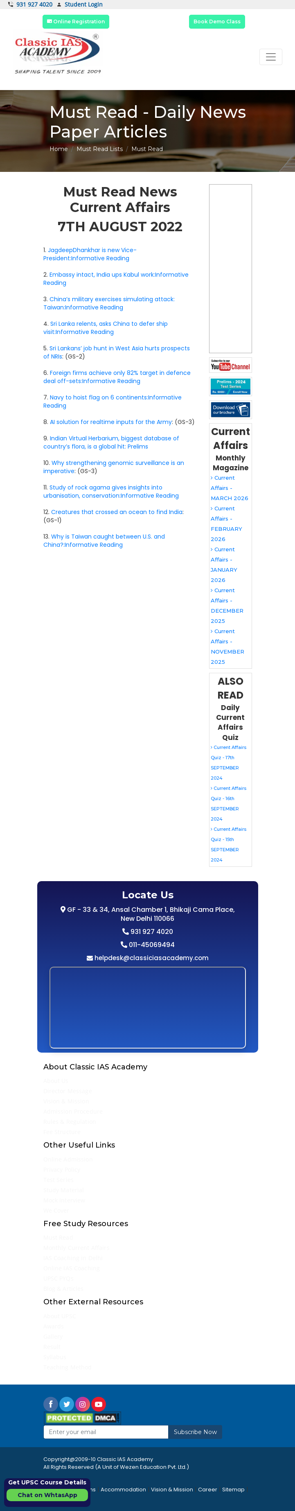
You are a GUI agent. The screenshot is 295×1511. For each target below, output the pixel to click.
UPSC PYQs (58, 1278)
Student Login (79, 4)
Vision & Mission (66, 1101)
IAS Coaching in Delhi (73, 1258)
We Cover (56, 1210)
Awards (53, 1326)
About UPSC (59, 1316)
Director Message (67, 1091)
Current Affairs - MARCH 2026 (229, 487)
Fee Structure (62, 1132)
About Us (56, 1081)
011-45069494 (151, 944)
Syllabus (55, 1357)
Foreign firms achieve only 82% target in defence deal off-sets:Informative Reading (117, 377)
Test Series (58, 1180)
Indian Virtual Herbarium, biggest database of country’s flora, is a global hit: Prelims (111, 442)
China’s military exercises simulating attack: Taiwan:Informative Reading (109, 303)
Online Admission (68, 1159)
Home (59, 149)
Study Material (63, 1190)
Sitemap (233, 1489)
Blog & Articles (63, 1288)
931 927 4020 (30, 4)
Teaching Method (67, 1367)
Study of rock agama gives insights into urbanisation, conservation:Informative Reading (111, 491)
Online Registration (76, 21)
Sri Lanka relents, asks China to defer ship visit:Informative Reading (105, 328)
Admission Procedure (73, 1111)
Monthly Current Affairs (76, 1248)
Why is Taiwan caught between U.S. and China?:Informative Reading (104, 540)
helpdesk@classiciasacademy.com (151, 958)
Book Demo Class (217, 21)
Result (52, 1347)
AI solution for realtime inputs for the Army (111, 422)
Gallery (53, 1336)
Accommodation (123, 1489)
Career (207, 1489)
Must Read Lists (100, 149)
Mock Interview (64, 1200)
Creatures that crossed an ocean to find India (116, 512)
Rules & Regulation (70, 1121)
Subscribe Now (195, 1432)
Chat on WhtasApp (47, 1495)
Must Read (58, 1237)
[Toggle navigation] (270, 57)
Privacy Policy (62, 1169)
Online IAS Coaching (71, 1268)
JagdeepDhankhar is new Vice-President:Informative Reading (90, 254)
